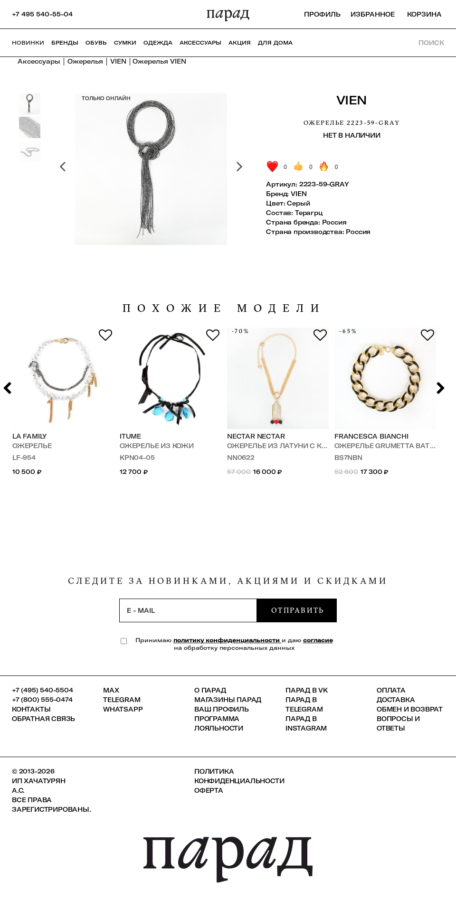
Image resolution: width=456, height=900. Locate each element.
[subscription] (188, 610)
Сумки (125, 42)
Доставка (396, 699)
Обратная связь (43, 718)
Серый (298, 203)
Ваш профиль (221, 709)
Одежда (157, 42)
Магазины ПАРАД (227, 699)
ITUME (130, 436)
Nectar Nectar (256, 436)
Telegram (121, 699)
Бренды (64, 42)
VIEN (352, 100)
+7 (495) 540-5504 (42, 690)
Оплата (391, 690)
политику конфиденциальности (227, 640)
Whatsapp (122, 709)
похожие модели (224, 308)
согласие (318, 640)
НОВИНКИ (28, 42)
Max (111, 690)
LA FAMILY (29, 436)
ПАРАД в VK (306, 690)
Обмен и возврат (410, 709)
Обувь (96, 42)
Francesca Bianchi (371, 436)
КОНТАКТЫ (31, 709)
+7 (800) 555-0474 (42, 699)
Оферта (208, 790)
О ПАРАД (210, 690)
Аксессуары (200, 42)
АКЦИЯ (239, 42)
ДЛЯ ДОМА (275, 42)
